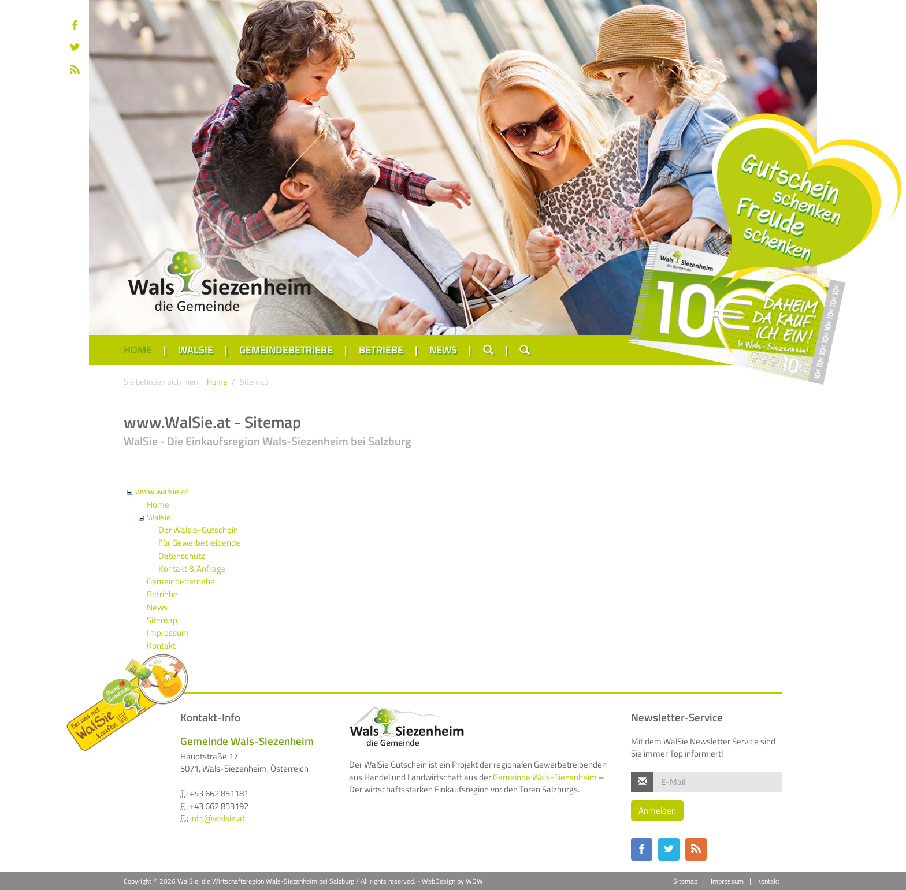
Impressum (168, 632)
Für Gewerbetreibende (199, 542)
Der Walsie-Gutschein (198, 530)
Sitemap (162, 620)
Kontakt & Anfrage (192, 568)
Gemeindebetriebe (286, 350)
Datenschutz (181, 556)
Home (138, 350)
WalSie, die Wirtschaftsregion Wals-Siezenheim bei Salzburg (265, 881)
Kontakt (768, 881)
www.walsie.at (161, 491)
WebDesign (438, 881)
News (443, 350)
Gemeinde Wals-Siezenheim (545, 777)
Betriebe (381, 350)
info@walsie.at (217, 818)
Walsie (195, 350)
